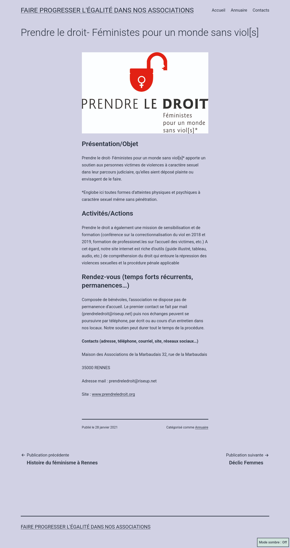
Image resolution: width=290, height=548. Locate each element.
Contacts (261, 10)
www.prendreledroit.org (113, 394)
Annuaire (239, 10)
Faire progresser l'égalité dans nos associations (107, 10)
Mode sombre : (273, 542)
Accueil (218, 10)
